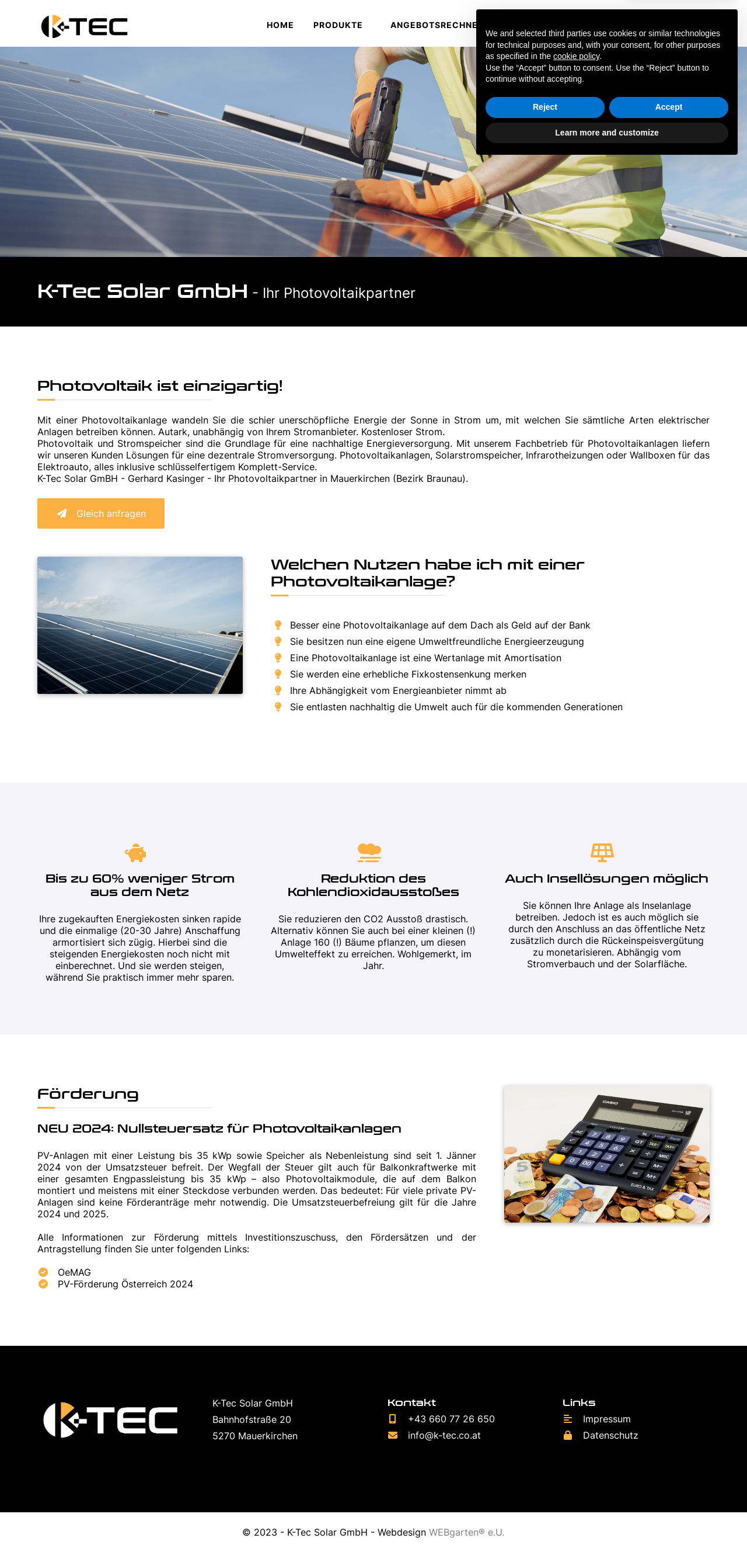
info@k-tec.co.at (434, 1435)
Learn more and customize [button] (606, 1520)
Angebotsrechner (437, 25)
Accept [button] (669, 1494)
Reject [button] (545, 1494)
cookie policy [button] (576, 1444)
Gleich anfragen (101, 513)
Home (280, 25)
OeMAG (64, 1272)
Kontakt (567, 25)
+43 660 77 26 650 (441, 1419)
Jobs (515, 25)
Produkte (338, 25)
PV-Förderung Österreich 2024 (115, 1284)
